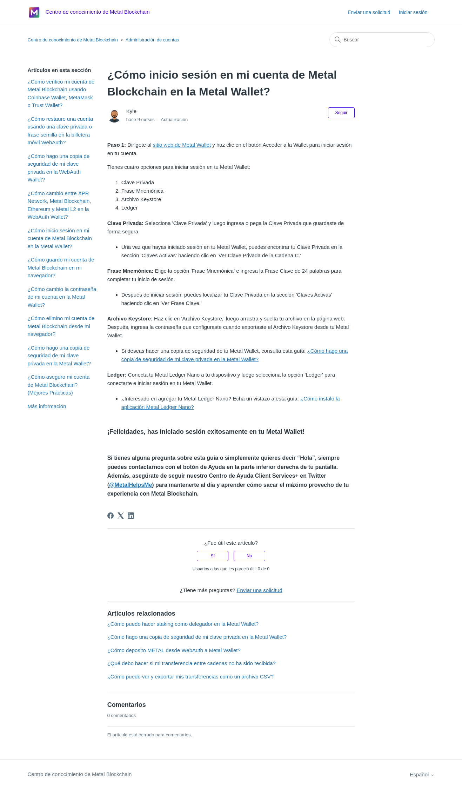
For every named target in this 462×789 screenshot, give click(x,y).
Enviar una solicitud (369, 12)
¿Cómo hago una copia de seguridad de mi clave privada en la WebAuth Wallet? (59, 168)
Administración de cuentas (152, 39)
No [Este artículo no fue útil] (249, 555)
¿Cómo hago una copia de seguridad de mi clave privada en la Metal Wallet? (59, 355)
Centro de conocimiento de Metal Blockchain (73, 39)
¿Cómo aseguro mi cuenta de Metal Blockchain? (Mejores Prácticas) (59, 385)
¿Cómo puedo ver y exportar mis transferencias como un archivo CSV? (190, 676)
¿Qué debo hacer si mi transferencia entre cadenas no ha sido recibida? (191, 663)
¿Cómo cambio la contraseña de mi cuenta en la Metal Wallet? (62, 297)
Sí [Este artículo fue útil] (213, 555)
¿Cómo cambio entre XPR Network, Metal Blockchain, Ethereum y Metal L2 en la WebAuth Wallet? (59, 205)
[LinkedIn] (131, 515)
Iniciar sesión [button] (413, 12)
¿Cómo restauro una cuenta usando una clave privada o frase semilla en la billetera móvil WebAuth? (60, 131)
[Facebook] (110, 515)
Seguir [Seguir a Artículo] (341, 112)
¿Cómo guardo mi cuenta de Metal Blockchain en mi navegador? (61, 267)
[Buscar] (382, 40)
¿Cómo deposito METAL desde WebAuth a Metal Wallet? (174, 650)
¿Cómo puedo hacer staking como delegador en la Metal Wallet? (183, 624)
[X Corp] (121, 515)
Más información (47, 406)
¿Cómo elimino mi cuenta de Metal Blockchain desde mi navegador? (61, 326)
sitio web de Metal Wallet (182, 145)
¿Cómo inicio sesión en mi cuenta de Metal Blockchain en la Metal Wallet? (60, 238)
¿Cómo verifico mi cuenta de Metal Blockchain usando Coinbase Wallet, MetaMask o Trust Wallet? (61, 93)
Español (422, 774)
